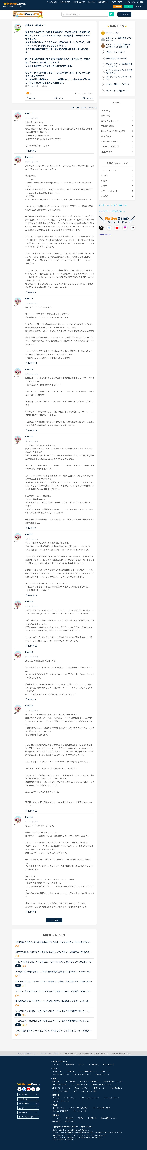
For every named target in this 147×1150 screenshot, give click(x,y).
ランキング (56, 1098)
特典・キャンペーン (58, 1108)
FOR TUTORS (117, 2)
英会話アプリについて (102, 1075)
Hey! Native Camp (116, 1088)
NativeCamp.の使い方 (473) (113, 131)
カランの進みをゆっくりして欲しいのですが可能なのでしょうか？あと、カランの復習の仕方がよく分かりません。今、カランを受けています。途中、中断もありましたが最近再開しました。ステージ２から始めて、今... (53, 1030)
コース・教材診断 (69, 1081)
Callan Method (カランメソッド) (113, 1081)
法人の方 (91, 2)
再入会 (138, 6)
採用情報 (56, 1121)
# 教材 (104, 185)
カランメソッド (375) (110, 120)
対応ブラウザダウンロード (82, 1075)
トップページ (56, 1064)
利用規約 (80, 1118)
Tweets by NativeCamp (105, 234)
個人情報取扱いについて (109, 1118)
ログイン (128, 6)
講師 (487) (105, 110)
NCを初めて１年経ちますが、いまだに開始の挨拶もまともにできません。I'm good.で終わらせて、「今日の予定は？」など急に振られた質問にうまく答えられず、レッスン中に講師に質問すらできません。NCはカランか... (53, 971)
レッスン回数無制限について (88, 1071)
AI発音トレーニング (100, 1088)
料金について (106, 1071)
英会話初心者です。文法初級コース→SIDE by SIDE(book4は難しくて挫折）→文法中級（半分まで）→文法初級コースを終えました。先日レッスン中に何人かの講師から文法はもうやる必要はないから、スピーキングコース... (53, 1001)
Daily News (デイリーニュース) (101, 1084)
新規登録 (117, 6)
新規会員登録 (70, 1064)
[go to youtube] (29, 1089)
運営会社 (69, 1118)
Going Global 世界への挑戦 (101, 1108)
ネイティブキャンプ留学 (134, 2)
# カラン (104, 175)
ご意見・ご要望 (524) (110, 146)
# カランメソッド (108, 170)
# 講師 (104, 180)
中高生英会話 (65, 2)
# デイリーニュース (109, 191)
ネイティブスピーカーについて (90, 1098)
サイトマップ (56, 1118)
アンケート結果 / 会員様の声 (79, 1108)
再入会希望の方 (94, 1064)
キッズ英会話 (52, 2)
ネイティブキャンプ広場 (60, 1091)
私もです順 (93, 107)
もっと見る (54, 920)
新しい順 (75, 107)
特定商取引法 (92, 1118)
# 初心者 (104, 196)
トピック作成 (124, 14)
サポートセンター (79, 1111)
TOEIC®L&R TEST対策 (59, 1084)
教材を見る (56, 1081)
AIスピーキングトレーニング (61, 1088)
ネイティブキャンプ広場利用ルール (112, 211)
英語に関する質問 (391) (111, 141)
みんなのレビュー (69, 1098)
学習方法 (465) (107, 125)
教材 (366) (105, 115)
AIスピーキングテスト (82, 1088)
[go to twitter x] (20, 1089)
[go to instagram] (33, 1089)
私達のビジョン (70, 1121)
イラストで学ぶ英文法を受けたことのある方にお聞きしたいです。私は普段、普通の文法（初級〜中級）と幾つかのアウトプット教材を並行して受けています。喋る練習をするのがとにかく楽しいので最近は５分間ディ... (53, 991)
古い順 (83, 107)
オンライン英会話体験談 (60, 1111)
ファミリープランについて (60, 1075)
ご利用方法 (70, 1071)
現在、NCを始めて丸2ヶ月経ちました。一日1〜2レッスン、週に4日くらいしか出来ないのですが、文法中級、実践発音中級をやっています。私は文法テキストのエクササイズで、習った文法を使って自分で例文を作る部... (54, 961)
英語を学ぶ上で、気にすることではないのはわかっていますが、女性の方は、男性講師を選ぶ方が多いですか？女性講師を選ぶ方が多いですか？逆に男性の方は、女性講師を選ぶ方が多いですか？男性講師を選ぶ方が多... (53, 951)
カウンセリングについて (112, 1098)
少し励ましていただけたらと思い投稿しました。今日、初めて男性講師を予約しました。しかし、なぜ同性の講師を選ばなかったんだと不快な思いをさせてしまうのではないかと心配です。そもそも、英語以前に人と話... (53, 1010)
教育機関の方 (103, 2)
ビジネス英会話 (79, 2)
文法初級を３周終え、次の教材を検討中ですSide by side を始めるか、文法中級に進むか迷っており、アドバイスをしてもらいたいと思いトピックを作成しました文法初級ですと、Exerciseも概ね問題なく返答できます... (54, 942)
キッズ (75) (106, 136)
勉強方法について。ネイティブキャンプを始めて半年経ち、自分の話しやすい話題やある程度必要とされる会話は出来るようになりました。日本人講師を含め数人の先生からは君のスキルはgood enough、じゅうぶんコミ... (53, 981)
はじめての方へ (57, 1071)
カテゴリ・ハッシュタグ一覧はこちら (113, 205)
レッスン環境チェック (79, 1084)
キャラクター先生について (60, 1101)
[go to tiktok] (38, 1089)
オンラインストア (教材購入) (89, 1081)
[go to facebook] (24, 1089)
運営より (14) (107, 151)
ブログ (74, 1091)
